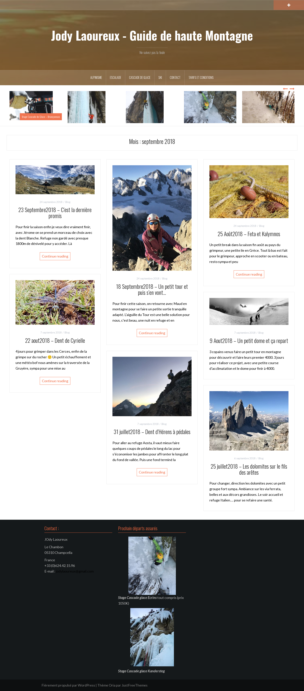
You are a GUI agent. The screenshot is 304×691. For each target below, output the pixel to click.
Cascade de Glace (139, 77)
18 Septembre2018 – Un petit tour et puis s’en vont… (152, 289)
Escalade (115, 77)
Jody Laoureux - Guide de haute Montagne (152, 35)
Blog (67, 202)
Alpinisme (96, 77)
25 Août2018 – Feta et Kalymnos (249, 234)
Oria (112, 685)
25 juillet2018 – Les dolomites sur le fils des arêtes (249, 469)
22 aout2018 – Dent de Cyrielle (55, 340)
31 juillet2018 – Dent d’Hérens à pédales (152, 432)
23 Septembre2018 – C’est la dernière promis (55, 213)
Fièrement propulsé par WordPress (68, 685)
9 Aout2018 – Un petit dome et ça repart (249, 341)
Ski (160, 77)
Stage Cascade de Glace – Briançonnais (41, 117)
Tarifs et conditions (201, 77)
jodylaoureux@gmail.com (75, 571)
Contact (175, 77)
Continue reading (55, 256)
